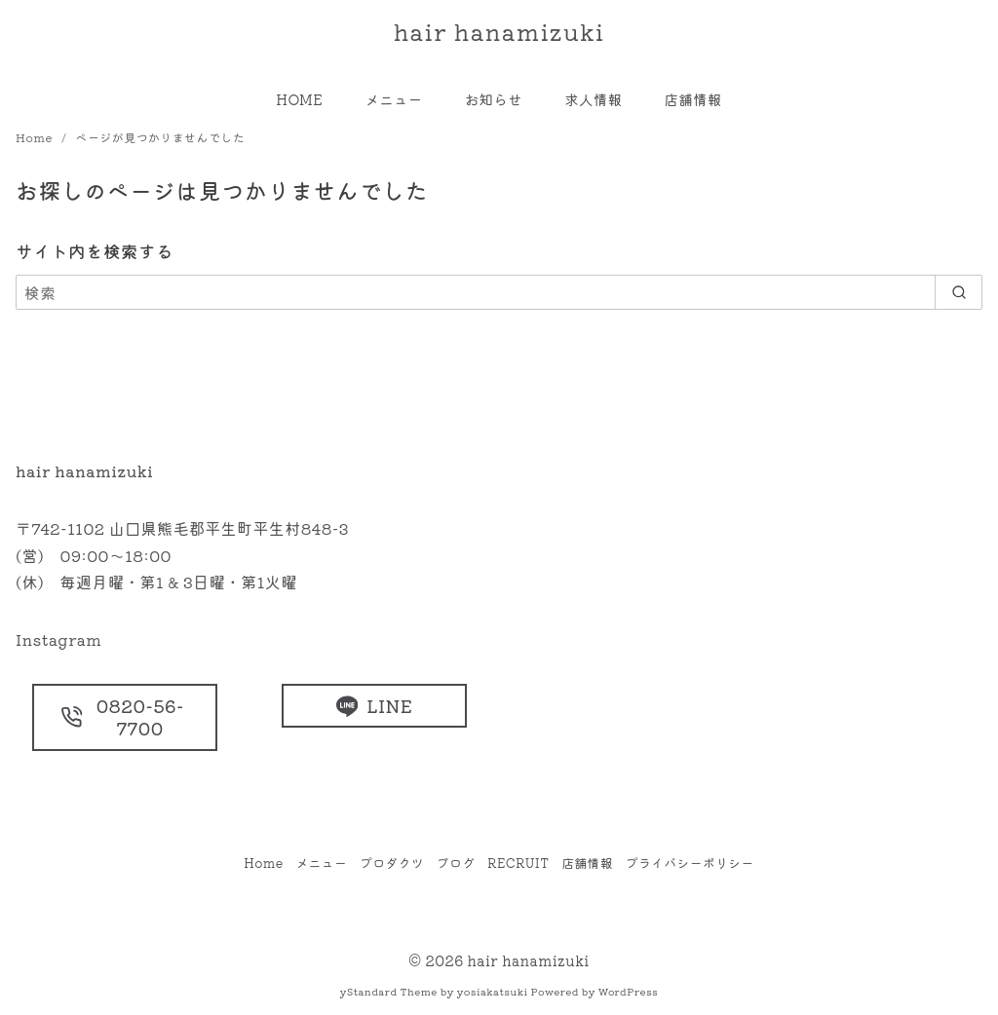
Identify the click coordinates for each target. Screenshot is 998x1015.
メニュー (393, 99)
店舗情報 (693, 99)
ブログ (456, 862)
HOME (299, 99)
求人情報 (593, 99)
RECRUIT (518, 862)
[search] (958, 292)
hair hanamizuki (499, 31)
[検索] (499, 292)
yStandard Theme (389, 991)
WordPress (628, 991)
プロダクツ (392, 862)
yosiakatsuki (492, 991)
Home (36, 137)
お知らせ (493, 99)
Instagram (58, 639)
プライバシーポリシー (690, 862)
